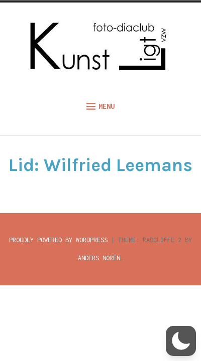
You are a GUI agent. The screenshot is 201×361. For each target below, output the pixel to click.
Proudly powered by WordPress (58, 240)
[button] (181, 341)
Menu (100, 106)
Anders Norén (99, 258)
